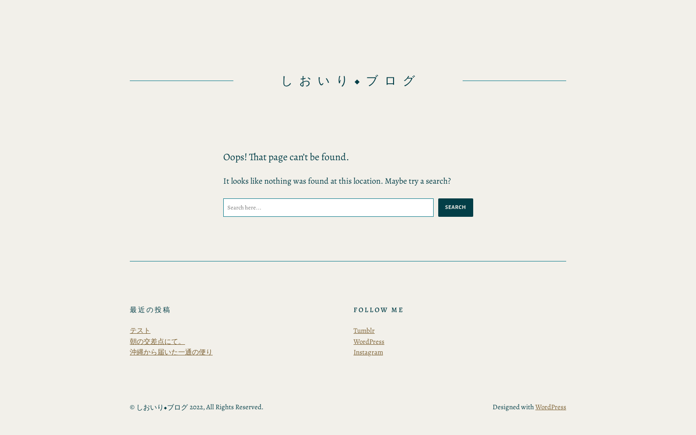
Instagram (368, 352)
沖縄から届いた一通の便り (171, 352)
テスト (140, 330)
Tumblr (364, 330)
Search (455, 207)
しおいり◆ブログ (351, 81)
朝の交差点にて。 (157, 341)
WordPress (369, 341)
